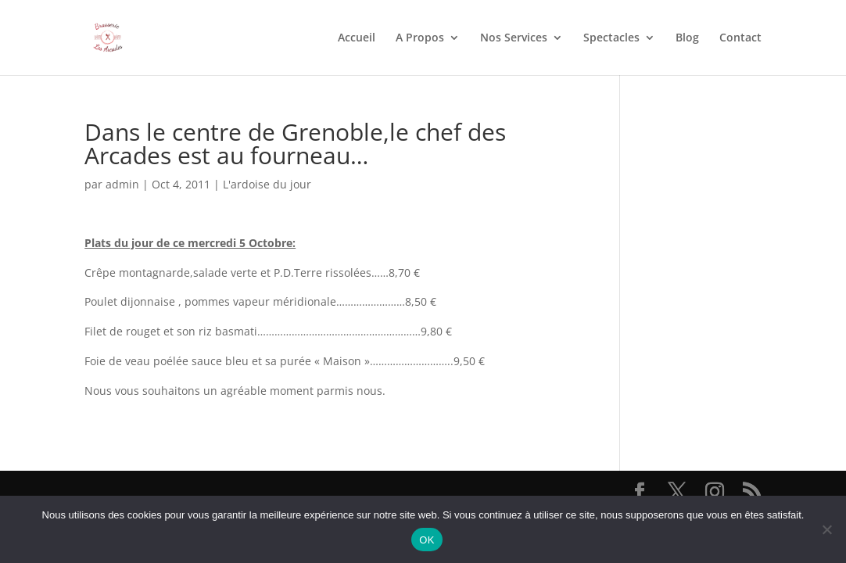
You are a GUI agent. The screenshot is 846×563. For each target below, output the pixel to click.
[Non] (826, 529)
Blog (687, 38)
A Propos (420, 38)
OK (426, 540)
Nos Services (513, 38)
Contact (740, 38)
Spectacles (611, 38)
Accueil (356, 38)
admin (122, 184)
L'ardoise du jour (267, 184)
